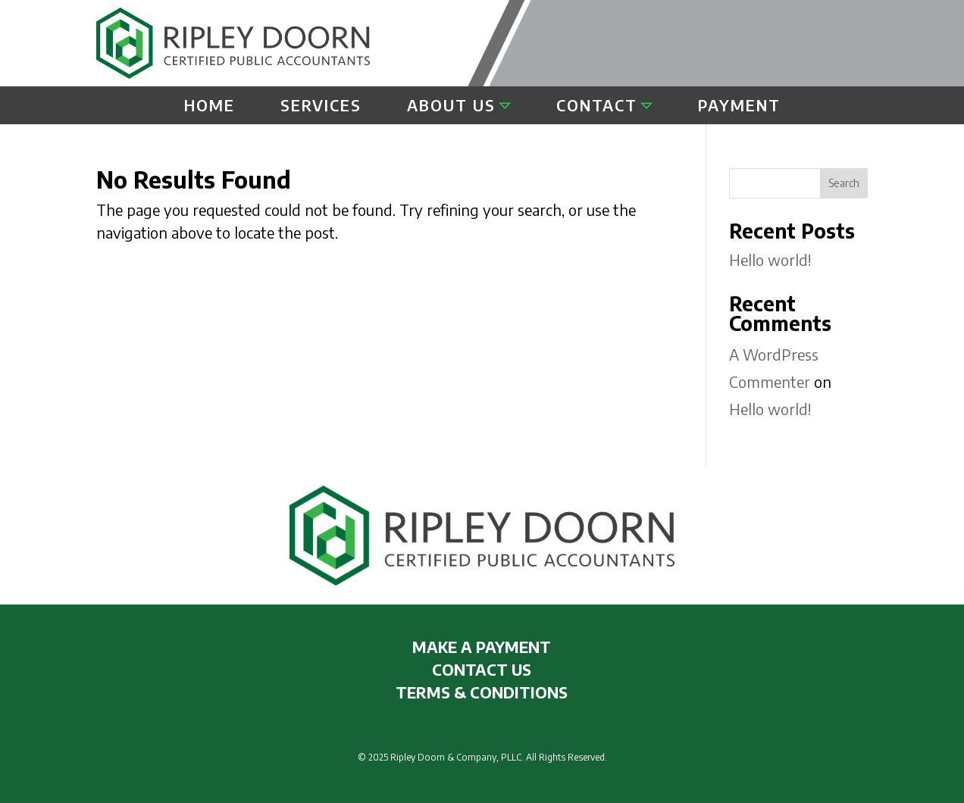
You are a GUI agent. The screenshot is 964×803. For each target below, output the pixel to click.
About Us (451, 107)
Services (321, 107)
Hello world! (770, 259)
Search (843, 183)
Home (209, 107)
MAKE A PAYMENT (481, 646)
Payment (739, 107)
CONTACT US (481, 669)
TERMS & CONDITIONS (482, 692)
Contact (596, 107)
